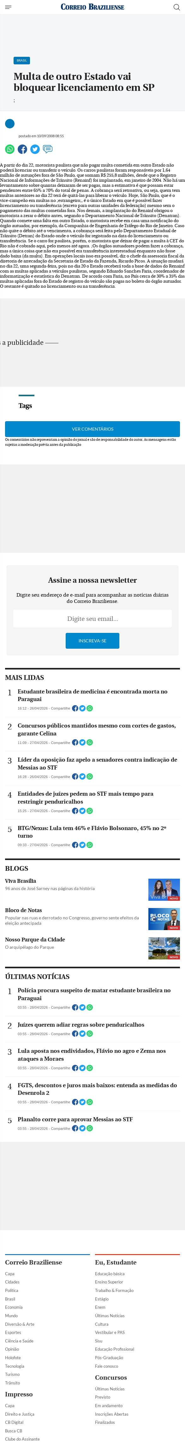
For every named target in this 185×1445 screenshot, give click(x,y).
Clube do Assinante (22, 1439)
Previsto (102, 1397)
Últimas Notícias (110, 1315)
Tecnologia (14, 1366)
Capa (10, 1273)
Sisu (98, 1340)
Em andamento (108, 1405)
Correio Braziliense (33, 1262)
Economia (14, 1307)
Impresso (19, 1394)
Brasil (10, 1298)
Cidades (12, 1281)
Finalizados (105, 1422)
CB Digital (14, 1422)
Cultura (102, 1324)
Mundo (11, 1315)
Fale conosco (106, 1366)
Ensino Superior (109, 1281)
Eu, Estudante (115, 1262)
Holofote (13, 1357)
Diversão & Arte (19, 1324)
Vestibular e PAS (110, 1332)
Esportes (13, 1332)
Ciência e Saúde (19, 1340)
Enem (100, 1307)
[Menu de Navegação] (9, 7)
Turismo (12, 1374)
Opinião (12, 1349)
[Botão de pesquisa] (177, 7)
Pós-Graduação (109, 1357)
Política (11, 1290)
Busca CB (13, 1430)
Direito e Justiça (19, 1414)
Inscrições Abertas (111, 1414)
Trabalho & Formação (114, 1290)
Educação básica (110, 1273)
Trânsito (12, 1382)
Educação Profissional (114, 1349)
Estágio (102, 1298)
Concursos (111, 1377)
